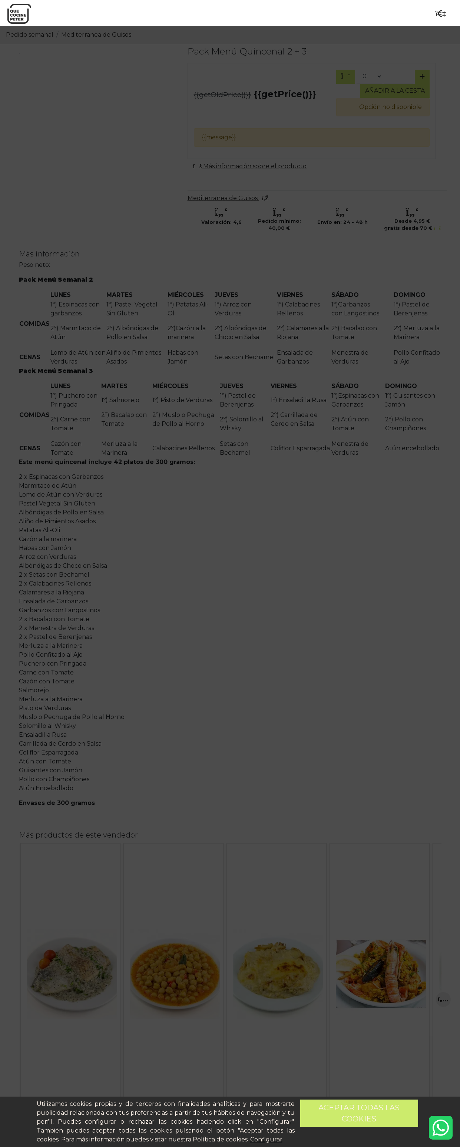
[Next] (443, 999)
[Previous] (26, 999)
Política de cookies (220, 1139)
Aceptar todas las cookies (359, 1113)
